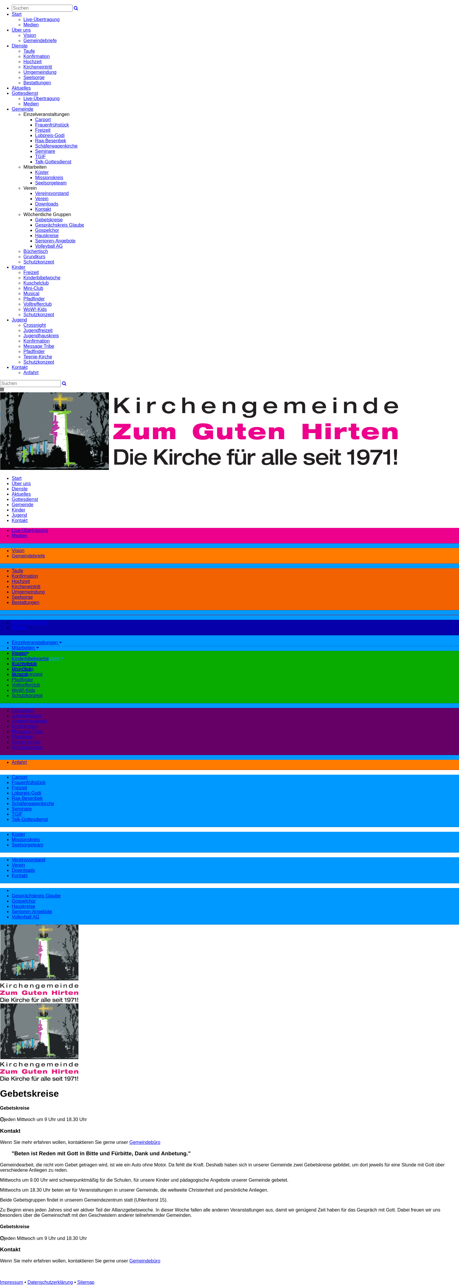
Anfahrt (31, 372)
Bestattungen (37, 82)
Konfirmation (36, 56)
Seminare (45, 151)
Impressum (11, 1282)
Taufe (29, 51)
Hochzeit (32, 61)
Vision (29, 35)
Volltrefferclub (37, 304)
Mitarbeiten (25, 647)
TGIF (40, 156)
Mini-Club (33, 288)
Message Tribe (38, 346)
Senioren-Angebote (55, 240)
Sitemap (86, 1282)
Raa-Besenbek (50, 140)
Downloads (46, 203)
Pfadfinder (34, 298)
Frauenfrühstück (52, 124)
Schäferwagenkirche (56, 145)
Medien (31, 24)
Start (17, 14)
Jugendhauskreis (41, 335)
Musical (31, 293)
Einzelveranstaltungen (37, 642)
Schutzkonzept (38, 261)
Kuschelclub (36, 282)
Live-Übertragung (41, 19)
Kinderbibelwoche (41, 277)
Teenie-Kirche (37, 356)
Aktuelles (21, 87)
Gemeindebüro (144, 1142)
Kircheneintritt (37, 66)
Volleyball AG (49, 246)
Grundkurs (34, 256)
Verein (41, 198)
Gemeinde (22, 109)
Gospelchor (47, 230)
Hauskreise (47, 235)
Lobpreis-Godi (50, 135)
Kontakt (43, 209)
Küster (42, 172)
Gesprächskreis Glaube (59, 225)
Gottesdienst (25, 93)
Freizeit (42, 130)
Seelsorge (33, 77)
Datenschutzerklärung (50, 1282)
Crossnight (34, 325)
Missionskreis (49, 177)
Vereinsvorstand (52, 193)
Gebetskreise (49, 219)
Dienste (20, 45)
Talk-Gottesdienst (53, 161)
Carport (43, 119)
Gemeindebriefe (40, 40)
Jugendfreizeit (38, 330)
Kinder (18, 267)
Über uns (21, 30)
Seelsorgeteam (51, 182)
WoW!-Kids (35, 309)
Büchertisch (35, 251)
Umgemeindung (39, 72)
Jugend (19, 319)
